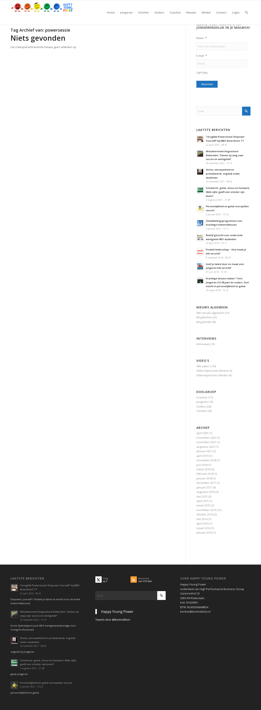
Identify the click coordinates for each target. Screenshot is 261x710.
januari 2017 (204, 487)
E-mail (201, 56)
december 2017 (206, 483)
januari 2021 (204, 451)
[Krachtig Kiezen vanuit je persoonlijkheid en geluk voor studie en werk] (42, 12)
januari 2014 (204, 532)
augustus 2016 (205, 492)
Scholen (201, 411)
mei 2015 (202, 496)
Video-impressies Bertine (212, 370)
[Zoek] (246, 12)
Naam (201, 38)
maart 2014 (203, 528)
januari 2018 (204, 478)
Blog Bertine (204, 317)
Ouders (201, 406)
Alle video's (203, 366)
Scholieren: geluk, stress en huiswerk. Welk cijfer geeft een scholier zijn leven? (228, 192)
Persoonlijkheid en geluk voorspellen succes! (46, 682)
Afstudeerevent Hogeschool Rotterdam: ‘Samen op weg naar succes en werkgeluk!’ (225, 155)
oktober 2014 (204, 514)
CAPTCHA (202, 73)
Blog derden (204, 322)
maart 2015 (203, 505)
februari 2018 (204, 474)
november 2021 (206, 442)
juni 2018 (202, 465)
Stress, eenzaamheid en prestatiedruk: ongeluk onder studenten (223, 173)
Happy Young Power (117, 611)
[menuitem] (110, 12)
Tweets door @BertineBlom (112, 619)
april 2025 (202, 433)
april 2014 (202, 523)
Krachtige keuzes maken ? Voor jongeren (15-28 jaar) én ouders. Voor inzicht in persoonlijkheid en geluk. (227, 282)
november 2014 (206, 510)
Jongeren (202, 402)
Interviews (203, 344)
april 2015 (202, 501)
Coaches (202, 397)
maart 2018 (203, 469)
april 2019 (202, 456)
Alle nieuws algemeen (210, 313)
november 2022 (206, 438)
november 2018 (206, 460)
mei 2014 (202, 519)
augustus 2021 (205, 447)
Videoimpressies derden (212, 375)
